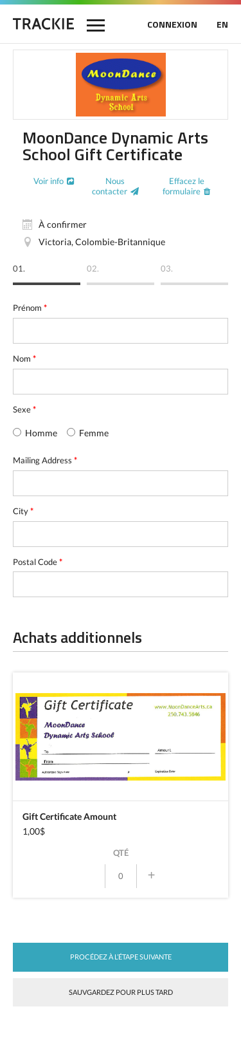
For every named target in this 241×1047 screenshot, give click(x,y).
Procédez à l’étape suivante (121, 956)
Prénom (30, 307)
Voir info (48, 181)
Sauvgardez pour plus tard (121, 992)
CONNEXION (172, 24)
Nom (24, 358)
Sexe (24, 409)
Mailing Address (45, 460)
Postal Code (37, 562)
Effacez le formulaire (183, 186)
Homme (35, 432)
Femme (88, 432)
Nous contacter (109, 186)
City (23, 511)
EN (222, 24)
